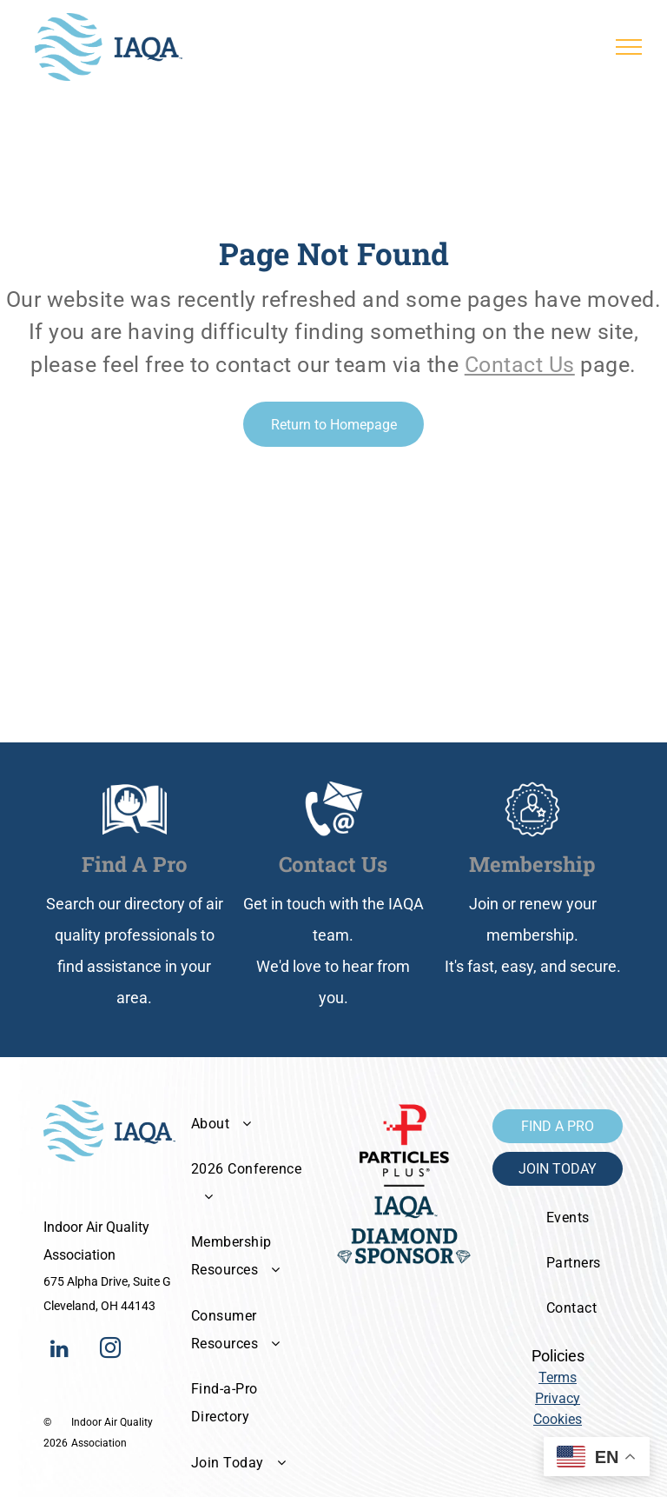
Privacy (557, 1398)
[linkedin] (59, 1350)
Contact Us (520, 364)
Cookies (557, 1419)
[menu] (628, 47)
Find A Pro (135, 864)
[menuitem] (251, 1123)
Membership (532, 864)
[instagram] (110, 1350)
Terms (557, 1377)
